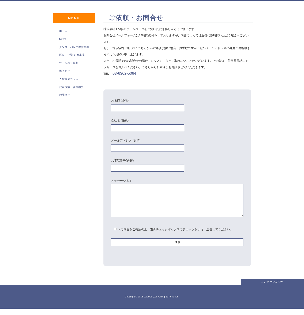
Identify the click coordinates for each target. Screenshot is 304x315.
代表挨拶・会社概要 (71, 87)
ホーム (63, 31)
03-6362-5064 (124, 73)
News (62, 39)
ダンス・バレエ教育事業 (74, 47)
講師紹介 (64, 71)
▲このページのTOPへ (272, 288)
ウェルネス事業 (68, 63)
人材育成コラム (68, 79)
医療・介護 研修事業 (72, 54)
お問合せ (64, 94)
